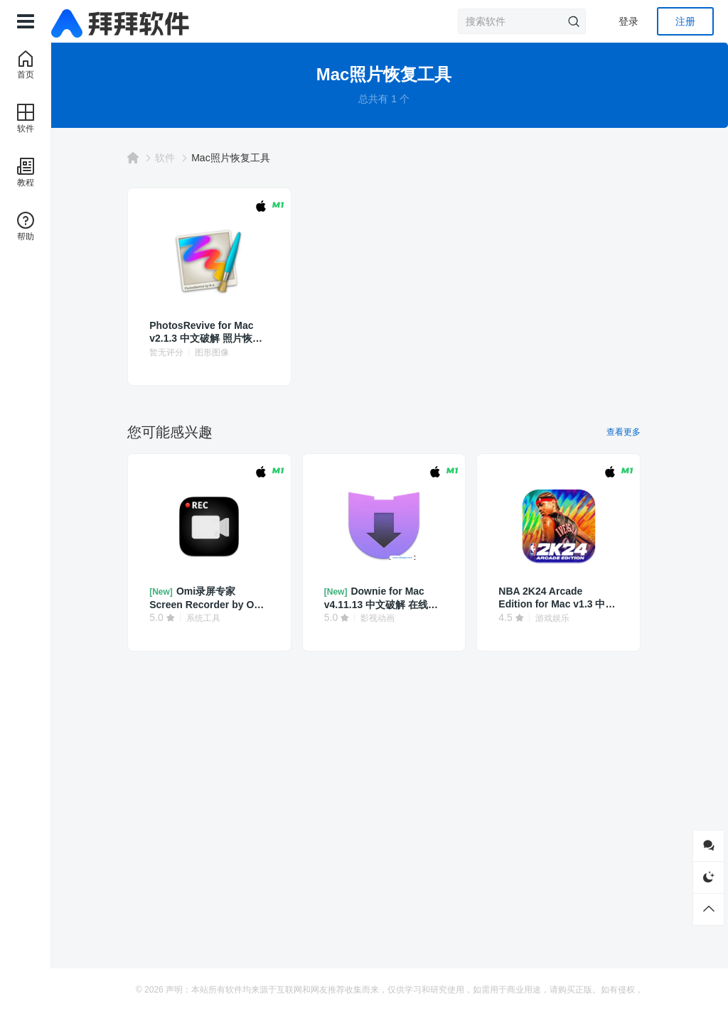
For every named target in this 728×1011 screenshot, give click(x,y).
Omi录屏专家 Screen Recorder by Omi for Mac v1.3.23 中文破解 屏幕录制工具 (231, 597)
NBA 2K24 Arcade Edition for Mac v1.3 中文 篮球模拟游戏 (543, 597)
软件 (195, 157)
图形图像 (242, 352)
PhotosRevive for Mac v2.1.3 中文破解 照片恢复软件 (226, 332)
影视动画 (392, 618)
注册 (685, 21)
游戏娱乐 (549, 618)
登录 (628, 21)
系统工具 (233, 618)
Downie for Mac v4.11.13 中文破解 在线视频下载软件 (388, 597)
